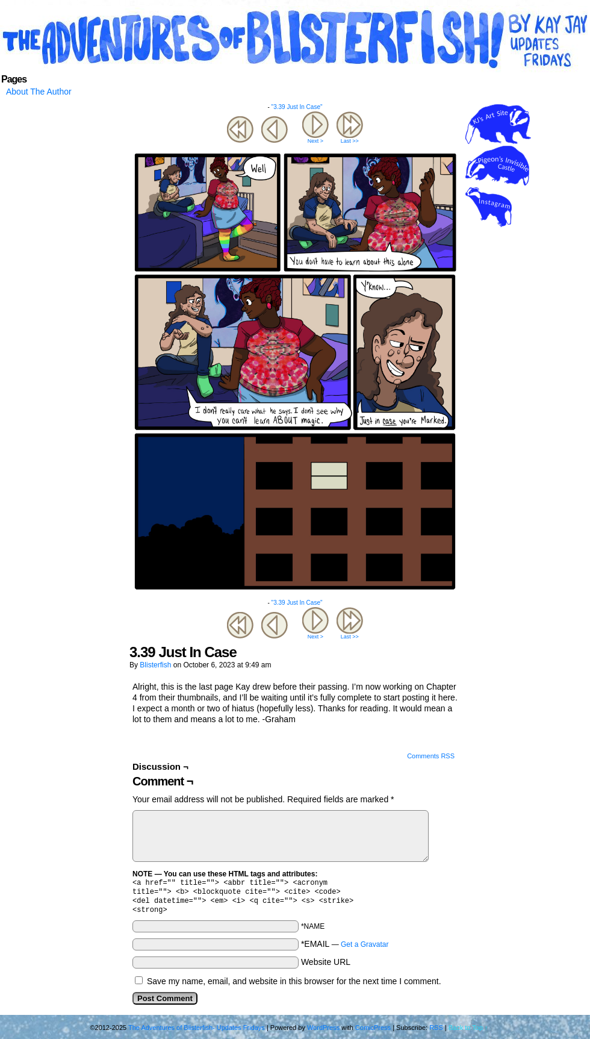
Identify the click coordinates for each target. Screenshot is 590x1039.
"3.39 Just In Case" (297, 107)
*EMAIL (345, 948)
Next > (315, 141)
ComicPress (373, 1032)
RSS (436, 1032)
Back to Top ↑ (468, 1032)
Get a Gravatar (364, 949)
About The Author (39, 91)
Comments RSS (431, 756)
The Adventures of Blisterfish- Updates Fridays (295, 39)
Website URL (325, 967)
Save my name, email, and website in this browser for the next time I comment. (294, 986)
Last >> (350, 141)
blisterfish (155, 665)
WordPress (323, 1032)
